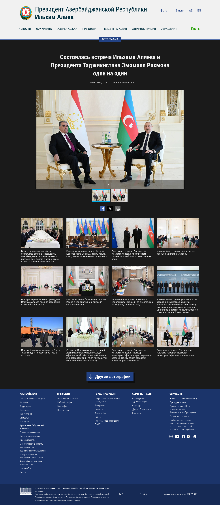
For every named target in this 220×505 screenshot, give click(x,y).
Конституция (26, 414)
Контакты (136, 413)
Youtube (180, 16)
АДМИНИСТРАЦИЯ (144, 29)
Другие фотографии (112, 376)
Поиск (195, 29)
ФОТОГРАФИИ (110, 39)
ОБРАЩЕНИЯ (169, 29)
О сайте (144, 494)
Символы (24, 417)
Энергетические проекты (31, 443)
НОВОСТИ (25, 29)
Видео (180, 10)
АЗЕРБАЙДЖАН (67, 29)
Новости (99, 409)
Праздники (25, 421)
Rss (198, 16)
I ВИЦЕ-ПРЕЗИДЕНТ (115, 29)
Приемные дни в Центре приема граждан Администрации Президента (183, 409)
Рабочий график (64, 402)
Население (25, 410)
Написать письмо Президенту (183, 398)
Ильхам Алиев (54, 17)
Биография (62, 406)
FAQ (121, 494)
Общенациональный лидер (32, 398)
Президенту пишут (178, 402)
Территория (25, 406)
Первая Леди (63, 410)
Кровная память (27, 440)
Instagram (173, 16)
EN (199, 10)
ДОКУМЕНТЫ (44, 29)
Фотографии (100, 413)
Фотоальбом (26, 468)
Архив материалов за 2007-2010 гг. (182, 494)
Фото (163, 10)
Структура (136, 405)
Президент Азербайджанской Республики (91, 9)
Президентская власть (67, 398)
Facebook (186, 16)
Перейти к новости (122, 82)
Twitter (192, 16)
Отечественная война (30, 432)
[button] (182, 139)
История (24, 402)
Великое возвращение (30, 436)
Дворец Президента (141, 409)
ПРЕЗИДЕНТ (90, 29)
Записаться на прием (179, 416)
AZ (190, 10)
